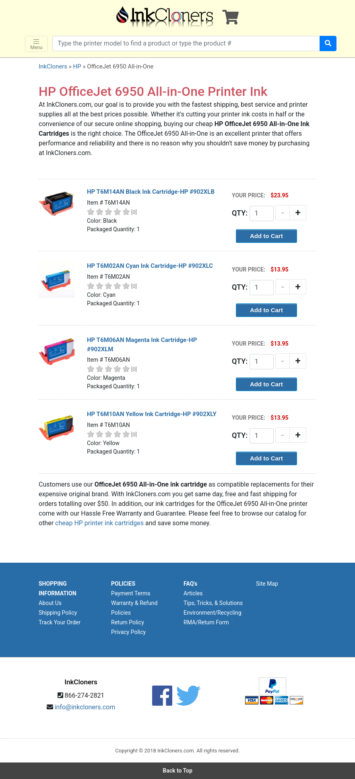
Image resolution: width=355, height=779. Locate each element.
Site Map (267, 583)
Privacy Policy (128, 632)
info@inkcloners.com (85, 707)
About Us (50, 603)
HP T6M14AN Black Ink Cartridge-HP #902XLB (151, 191)
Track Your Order (59, 622)
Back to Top (177, 770)
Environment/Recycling (212, 612)
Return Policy (127, 622)
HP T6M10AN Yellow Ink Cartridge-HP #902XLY (152, 414)
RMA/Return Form (206, 622)
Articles (193, 593)
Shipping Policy (58, 612)
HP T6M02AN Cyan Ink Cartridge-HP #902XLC (150, 265)
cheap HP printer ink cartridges (99, 523)
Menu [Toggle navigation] (36, 44)
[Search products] (186, 43)
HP (77, 66)
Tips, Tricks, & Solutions (213, 603)
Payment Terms (130, 593)
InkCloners (53, 66)
